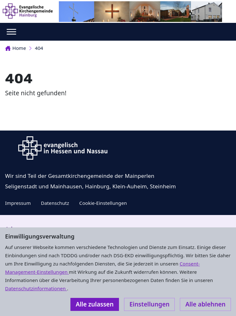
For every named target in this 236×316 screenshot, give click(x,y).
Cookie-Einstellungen (103, 203)
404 (39, 48)
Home (15, 48)
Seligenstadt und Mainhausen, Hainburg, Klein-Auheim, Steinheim (90, 186)
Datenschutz (55, 203)
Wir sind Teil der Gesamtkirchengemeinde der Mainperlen (79, 175)
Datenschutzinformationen (36, 288)
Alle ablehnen (205, 304)
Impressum (18, 203)
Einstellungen (149, 304)
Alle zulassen (95, 304)
